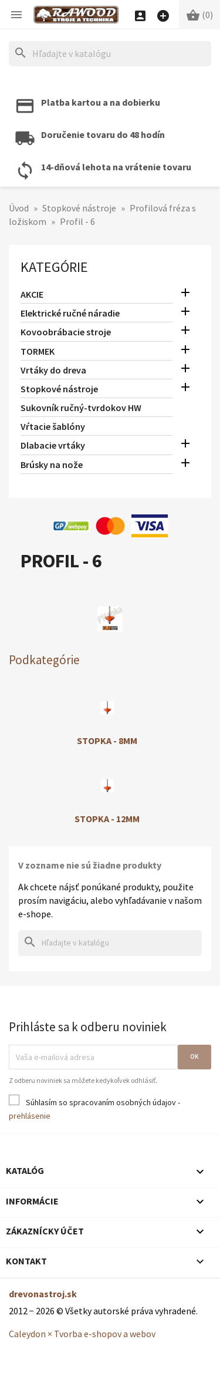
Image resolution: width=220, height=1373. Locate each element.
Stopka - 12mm (107, 819)
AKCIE (32, 294)
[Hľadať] (110, 53)
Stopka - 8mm (107, 740)
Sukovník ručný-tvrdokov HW (81, 407)
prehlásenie (29, 1115)
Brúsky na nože (52, 464)
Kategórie (54, 267)
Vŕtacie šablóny (53, 426)
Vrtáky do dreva (53, 370)
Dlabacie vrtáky (53, 445)
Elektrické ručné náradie (70, 313)
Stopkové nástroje (59, 389)
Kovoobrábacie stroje (66, 332)
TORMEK (38, 351)
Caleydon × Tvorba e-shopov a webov (82, 1334)
